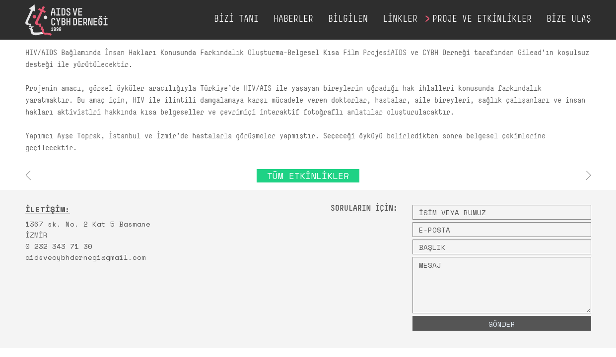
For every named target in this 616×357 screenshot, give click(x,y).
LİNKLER (400, 19)
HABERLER (293, 19)
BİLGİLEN (348, 19)
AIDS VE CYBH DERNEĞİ (66, 20)
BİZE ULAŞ (569, 19)
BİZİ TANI (236, 19)
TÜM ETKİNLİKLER (308, 175)
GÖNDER (501, 324)
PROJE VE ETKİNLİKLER (482, 19)
